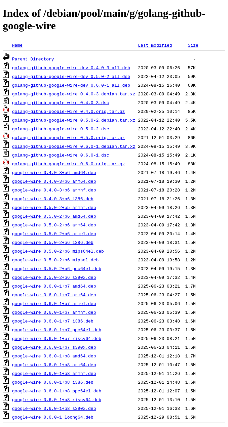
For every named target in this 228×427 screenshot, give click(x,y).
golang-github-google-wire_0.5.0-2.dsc (60, 129)
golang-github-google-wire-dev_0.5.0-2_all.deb (71, 76)
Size (193, 45)
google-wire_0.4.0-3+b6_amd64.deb (54, 172)
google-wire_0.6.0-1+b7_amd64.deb (54, 286)
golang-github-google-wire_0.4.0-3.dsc (60, 102)
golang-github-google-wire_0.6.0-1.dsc (60, 155)
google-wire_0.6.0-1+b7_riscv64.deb (56, 338)
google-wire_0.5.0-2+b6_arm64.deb (54, 225)
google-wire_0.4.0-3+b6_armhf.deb (54, 190)
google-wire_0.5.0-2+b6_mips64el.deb (58, 251)
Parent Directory (33, 59)
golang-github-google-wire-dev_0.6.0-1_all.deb (71, 85)
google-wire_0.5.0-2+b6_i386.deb (52, 242)
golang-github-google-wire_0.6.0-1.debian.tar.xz (74, 146)
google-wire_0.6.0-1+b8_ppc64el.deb (56, 391)
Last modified (155, 45)
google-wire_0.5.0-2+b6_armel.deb (54, 233)
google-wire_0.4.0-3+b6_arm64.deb (54, 181)
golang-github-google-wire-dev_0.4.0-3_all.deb (71, 68)
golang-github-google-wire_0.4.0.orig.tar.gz (68, 111)
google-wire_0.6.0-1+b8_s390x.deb (54, 408)
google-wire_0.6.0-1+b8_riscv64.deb (56, 399)
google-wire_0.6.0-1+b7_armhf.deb (54, 312)
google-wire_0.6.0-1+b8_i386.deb (52, 382)
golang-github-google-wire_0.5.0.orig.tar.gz (68, 137)
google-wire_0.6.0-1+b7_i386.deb (52, 321)
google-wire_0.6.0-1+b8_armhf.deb (54, 373)
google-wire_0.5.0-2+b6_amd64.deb (54, 216)
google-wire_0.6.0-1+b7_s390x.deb (54, 347)
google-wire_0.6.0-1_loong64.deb (52, 417)
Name (17, 45)
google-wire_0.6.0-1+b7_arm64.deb (54, 295)
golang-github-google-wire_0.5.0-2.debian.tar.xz (74, 120)
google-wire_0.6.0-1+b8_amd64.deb (54, 356)
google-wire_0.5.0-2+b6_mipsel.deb (55, 260)
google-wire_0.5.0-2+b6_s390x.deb (54, 277)
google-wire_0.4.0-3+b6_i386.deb (52, 199)
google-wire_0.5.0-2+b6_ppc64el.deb (56, 268)
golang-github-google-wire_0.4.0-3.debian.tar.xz (74, 94)
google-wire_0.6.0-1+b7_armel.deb (54, 303)
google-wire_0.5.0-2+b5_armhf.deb (54, 207)
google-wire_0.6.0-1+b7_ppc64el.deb (56, 330)
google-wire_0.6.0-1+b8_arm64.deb (54, 364)
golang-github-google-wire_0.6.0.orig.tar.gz (68, 164)
